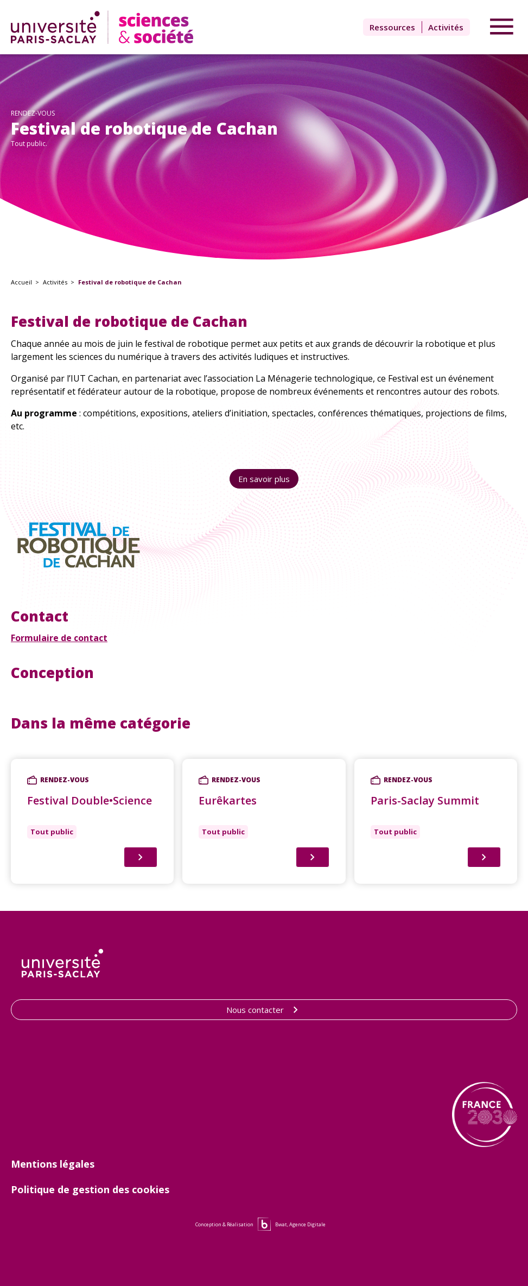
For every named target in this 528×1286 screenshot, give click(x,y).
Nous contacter (264, 1009)
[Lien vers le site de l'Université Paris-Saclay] (62, 963)
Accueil (21, 282)
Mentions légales (52, 1163)
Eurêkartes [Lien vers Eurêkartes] (228, 800)
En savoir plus (264, 478)
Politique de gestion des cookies (90, 1189)
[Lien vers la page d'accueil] (104, 27)
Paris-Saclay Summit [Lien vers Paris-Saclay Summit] (425, 800)
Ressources (392, 27)
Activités (445, 27)
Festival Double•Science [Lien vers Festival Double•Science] (89, 800)
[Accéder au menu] (501, 27)
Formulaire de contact (59, 638)
